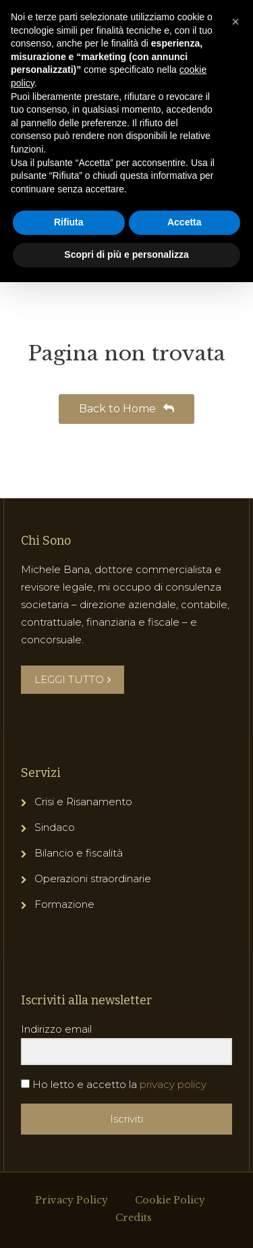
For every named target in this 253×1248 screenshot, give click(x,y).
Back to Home (126, 408)
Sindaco (54, 827)
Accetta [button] (184, 222)
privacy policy (173, 1084)
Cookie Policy (170, 1200)
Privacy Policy (71, 1200)
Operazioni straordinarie (92, 878)
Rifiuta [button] (69, 222)
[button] (235, 21)
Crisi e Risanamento (83, 801)
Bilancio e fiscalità (78, 852)
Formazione (64, 904)
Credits (133, 1218)
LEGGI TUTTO (72, 679)
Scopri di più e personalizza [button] (126, 254)
